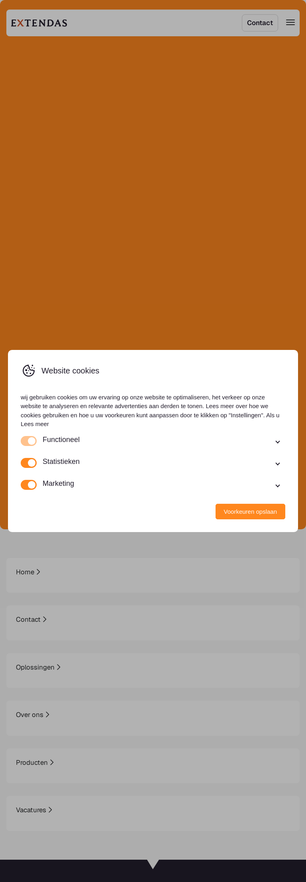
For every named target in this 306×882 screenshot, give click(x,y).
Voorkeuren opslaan (250, 511)
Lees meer (35, 423)
